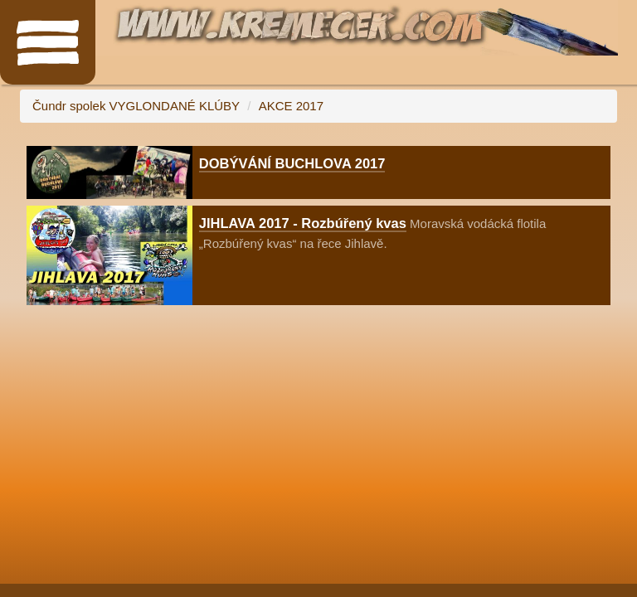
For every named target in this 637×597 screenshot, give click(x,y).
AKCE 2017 (291, 106)
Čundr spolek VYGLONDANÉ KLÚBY (136, 106)
